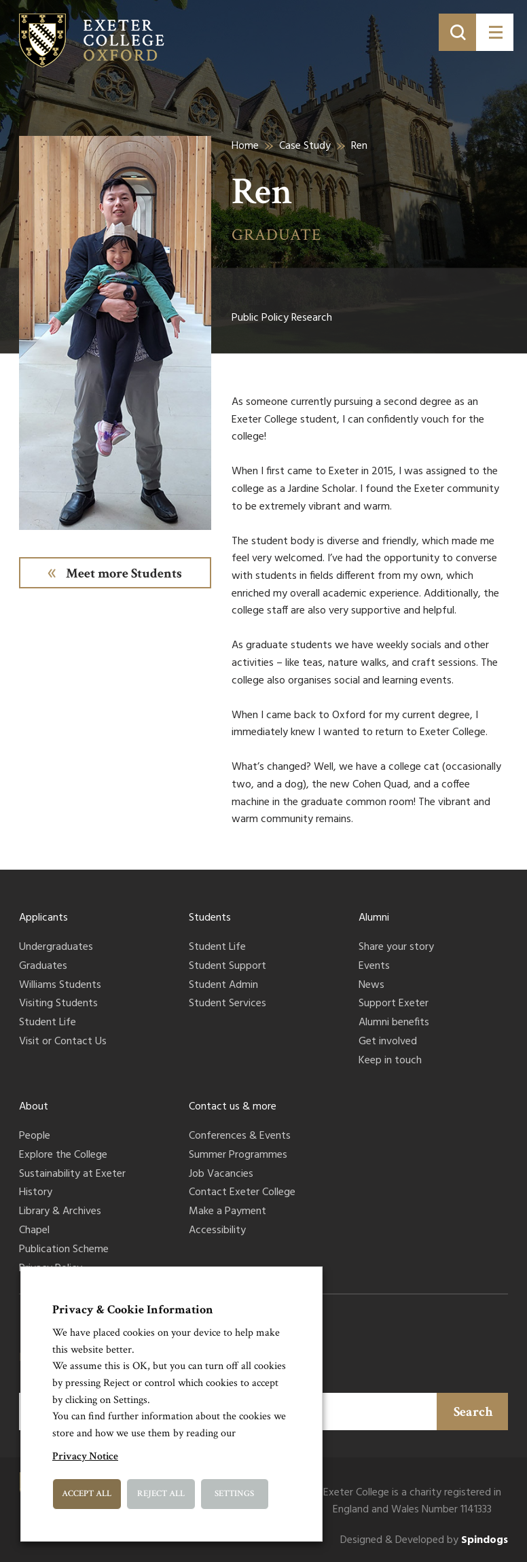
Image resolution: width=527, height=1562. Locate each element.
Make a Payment (227, 1212)
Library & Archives (60, 1212)
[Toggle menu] (494, 32)
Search (473, 1412)
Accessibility (217, 1231)
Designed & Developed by (424, 1540)
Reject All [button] (161, 1493)
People (34, 1137)
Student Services (227, 1004)
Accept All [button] (86, 1493)
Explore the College (63, 1156)
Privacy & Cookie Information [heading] (132, 1309)
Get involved (388, 1042)
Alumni (374, 918)
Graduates (43, 967)
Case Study (305, 146)
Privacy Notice (85, 1456)
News (371, 986)
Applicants (43, 918)
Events (374, 967)
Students (210, 918)
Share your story (396, 948)
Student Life (47, 1023)
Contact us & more (232, 1107)
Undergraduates (56, 948)
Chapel (34, 1231)
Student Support (227, 967)
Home (245, 146)
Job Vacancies (221, 1175)
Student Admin (223, 986)
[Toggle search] (457, 32)
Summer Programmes (238, 1156)
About (33, 1107)
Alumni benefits (394, 1023)
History (35, 1193)
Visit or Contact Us (63, 1042)
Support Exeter (394, 1004)
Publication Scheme (64, 1250)
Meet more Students (124, 573)
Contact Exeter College (242, 1193)
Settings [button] (234, 1493)
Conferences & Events (240, 1137)
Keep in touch (390, 1061)
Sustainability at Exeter (72, 1175)
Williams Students (60, 986)
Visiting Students (58, 1004)
